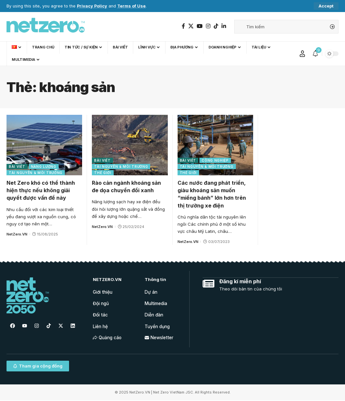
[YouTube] (199, 26)
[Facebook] (183, 26)
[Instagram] (208, 26)
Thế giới (102, 173)
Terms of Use (131, 6)
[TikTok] (216, 26)
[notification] (315, 53)
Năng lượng (43, 166)
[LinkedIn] (224, 26)
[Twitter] (191, 26)
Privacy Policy (92, 6)
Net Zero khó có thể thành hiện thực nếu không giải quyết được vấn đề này (41, 190)
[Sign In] (302, 53)
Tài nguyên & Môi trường (36, 173)
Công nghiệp (215, 160)
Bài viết (17, 166)
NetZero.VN (17, 234)
